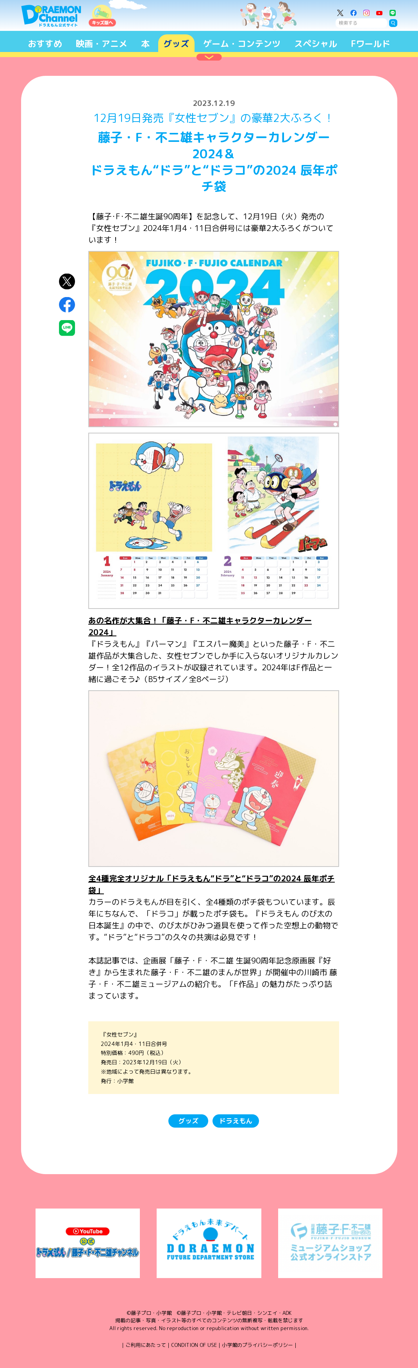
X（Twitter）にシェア (67, 282)
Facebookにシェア (67, 305)
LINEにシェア (67, 328)
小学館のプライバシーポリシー (257, 1344)
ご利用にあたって (145, 1344)
